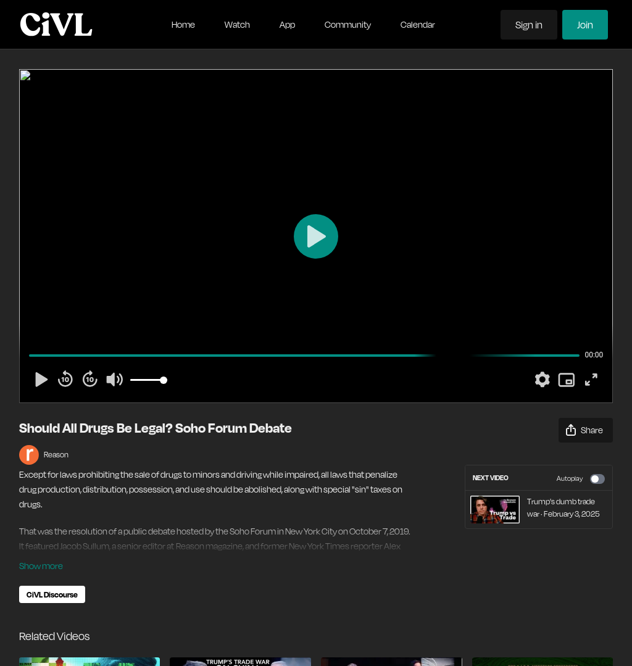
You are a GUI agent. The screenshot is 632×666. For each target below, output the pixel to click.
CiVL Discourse (52, 594)
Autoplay (581, 479)
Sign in (529, 25)
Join (585, 25)
